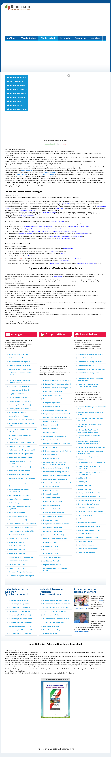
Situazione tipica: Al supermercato (55, 611)
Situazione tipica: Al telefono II (54, 622)
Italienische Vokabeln (17, 97)
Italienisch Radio (15, 101)
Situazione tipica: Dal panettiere (20, 633)
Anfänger (11, 38)
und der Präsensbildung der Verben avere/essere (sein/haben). (61, 224)
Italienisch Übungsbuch (18, 93)
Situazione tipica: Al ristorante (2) (20, 619)
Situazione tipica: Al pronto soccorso (56, 600)
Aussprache (80, 38)
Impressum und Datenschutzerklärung (55, 748)
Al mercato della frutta (51, 615)
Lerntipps (95, 38)
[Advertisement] (55, 23)
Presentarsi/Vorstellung (51, 630)
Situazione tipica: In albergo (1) (19, 607)
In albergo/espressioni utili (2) (19, 611)
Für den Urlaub (48, 38)
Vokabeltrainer (28, 38)
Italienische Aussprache (18, 77)
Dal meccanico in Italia (51, 626)
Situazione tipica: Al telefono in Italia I (56, 619)
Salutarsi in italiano (50, 633)
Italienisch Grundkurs (17, 85)
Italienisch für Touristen (18, 89)
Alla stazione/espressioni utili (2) (20, 626)
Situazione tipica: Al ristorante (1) (20, 615)
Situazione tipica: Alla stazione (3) (20, 630)
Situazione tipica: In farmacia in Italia (56, 607)
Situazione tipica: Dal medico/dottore (56, 604)
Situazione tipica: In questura (19, 604)
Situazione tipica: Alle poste (18, 600)
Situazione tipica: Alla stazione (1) (20, 622)
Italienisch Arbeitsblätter (18, 109)
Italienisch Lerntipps (17, 105)
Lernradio (65, 38)
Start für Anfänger (16, 81)
